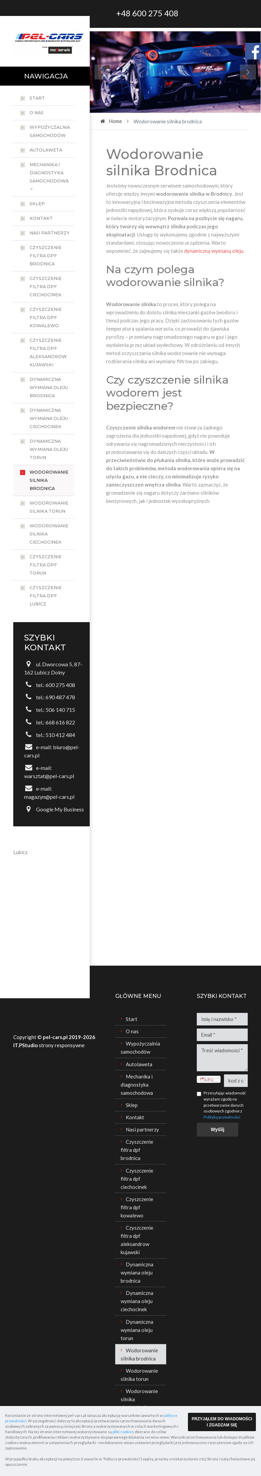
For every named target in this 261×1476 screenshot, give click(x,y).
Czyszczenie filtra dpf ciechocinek (46, 286)
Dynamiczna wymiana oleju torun (49, 449)
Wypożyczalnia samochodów (50, 131)
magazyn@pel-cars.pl (49, 796)
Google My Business (60, 809)
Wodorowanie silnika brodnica (49, 480)
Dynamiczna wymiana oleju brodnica (49, 387)
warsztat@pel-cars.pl (49, 776)
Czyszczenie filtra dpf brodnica (46, 255)
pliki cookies (123, 1431)
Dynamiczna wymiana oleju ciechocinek (49, 418)
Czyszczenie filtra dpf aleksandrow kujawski (48, 352)
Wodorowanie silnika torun (49, 507)
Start (37, 98)
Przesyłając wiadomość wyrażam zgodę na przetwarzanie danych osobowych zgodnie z (225, 1104)
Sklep (37, 203)
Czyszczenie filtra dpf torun (46, 565)
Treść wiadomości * (222, 1057)
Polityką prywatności (222, 1117)
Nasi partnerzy (50, 232)
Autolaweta (46, 150)
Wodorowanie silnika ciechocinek (49, 534)
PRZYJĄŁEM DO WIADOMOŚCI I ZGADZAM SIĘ (222, 1422)
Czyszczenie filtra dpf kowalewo (46, 317)
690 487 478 (60, 697)
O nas (37, 112)
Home (115, 121)
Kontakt (41, 218)
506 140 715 (60, 709)
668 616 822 (60, 722)
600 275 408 (60, 685)
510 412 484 (60, 735)
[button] (102, 72)
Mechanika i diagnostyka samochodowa (49, 172)
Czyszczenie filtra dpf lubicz (46, 596)
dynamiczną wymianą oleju (213, 251)
